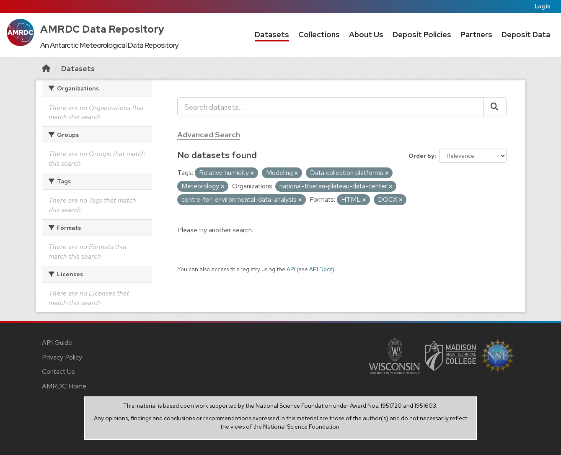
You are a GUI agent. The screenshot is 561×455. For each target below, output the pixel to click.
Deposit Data (526, 34)
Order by (421, 155)
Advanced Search (208, 134)
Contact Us (58, 371)
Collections (319, 34)
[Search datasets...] (330, 106)
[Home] (46, 68)
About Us (366, 34)
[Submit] (495, 106)
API (291, 269)
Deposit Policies (422, 34)
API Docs (320, 269)
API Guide (57, 342)
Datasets (272, 34)
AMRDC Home (64, 386)
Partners (476, 34)
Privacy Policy (62, 357)
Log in (543, 6)
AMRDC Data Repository (102, 29)
